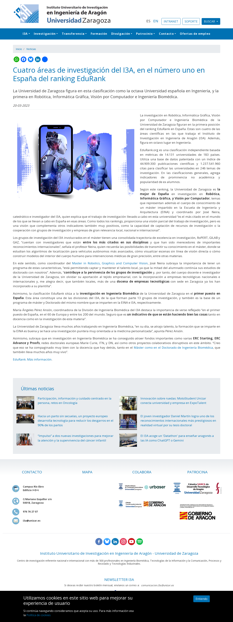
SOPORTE (191, 21)
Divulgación (120, 34)
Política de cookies (38, 615)
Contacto (166, 34)
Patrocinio (144, 34)
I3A (25, 34)
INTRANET (171, 21)
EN (155, 20)
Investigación (45, 34)
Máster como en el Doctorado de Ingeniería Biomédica (173, 347)
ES (148, 20)
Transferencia (73, 34)
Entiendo (201, 599)
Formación (99, 34)
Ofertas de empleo (195, 34)
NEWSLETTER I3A (119, 579)
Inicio (19, 49)
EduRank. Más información (32, 359)
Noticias (31, 49)
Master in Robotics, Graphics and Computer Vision (110, 263)
